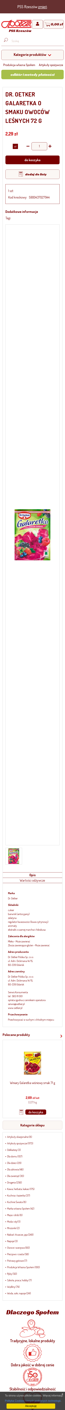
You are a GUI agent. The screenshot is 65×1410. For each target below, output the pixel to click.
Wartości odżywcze (32, 880)
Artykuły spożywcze (51, 65)
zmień (42, 6)
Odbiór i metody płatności (32, 74)
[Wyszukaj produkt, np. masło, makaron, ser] (35, 41)
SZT (15, 146)
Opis (32, 875)
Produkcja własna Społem (19, 65)
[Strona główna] (16, 27)
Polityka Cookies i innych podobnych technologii (33, 1400)
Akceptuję (31, 1406)
